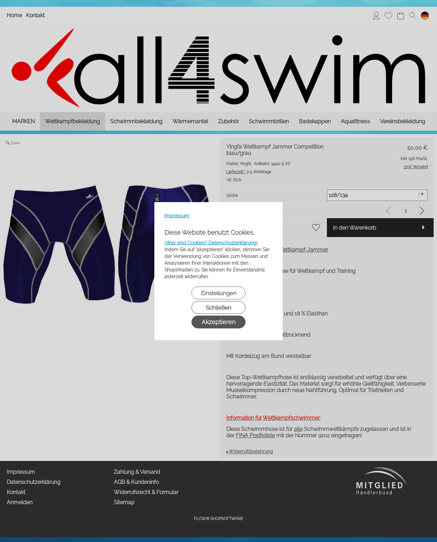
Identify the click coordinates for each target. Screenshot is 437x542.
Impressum (176, 215)
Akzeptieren (218, 321)
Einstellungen (218, 292)
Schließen (218, 307)
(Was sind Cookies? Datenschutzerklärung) (211, 242)
